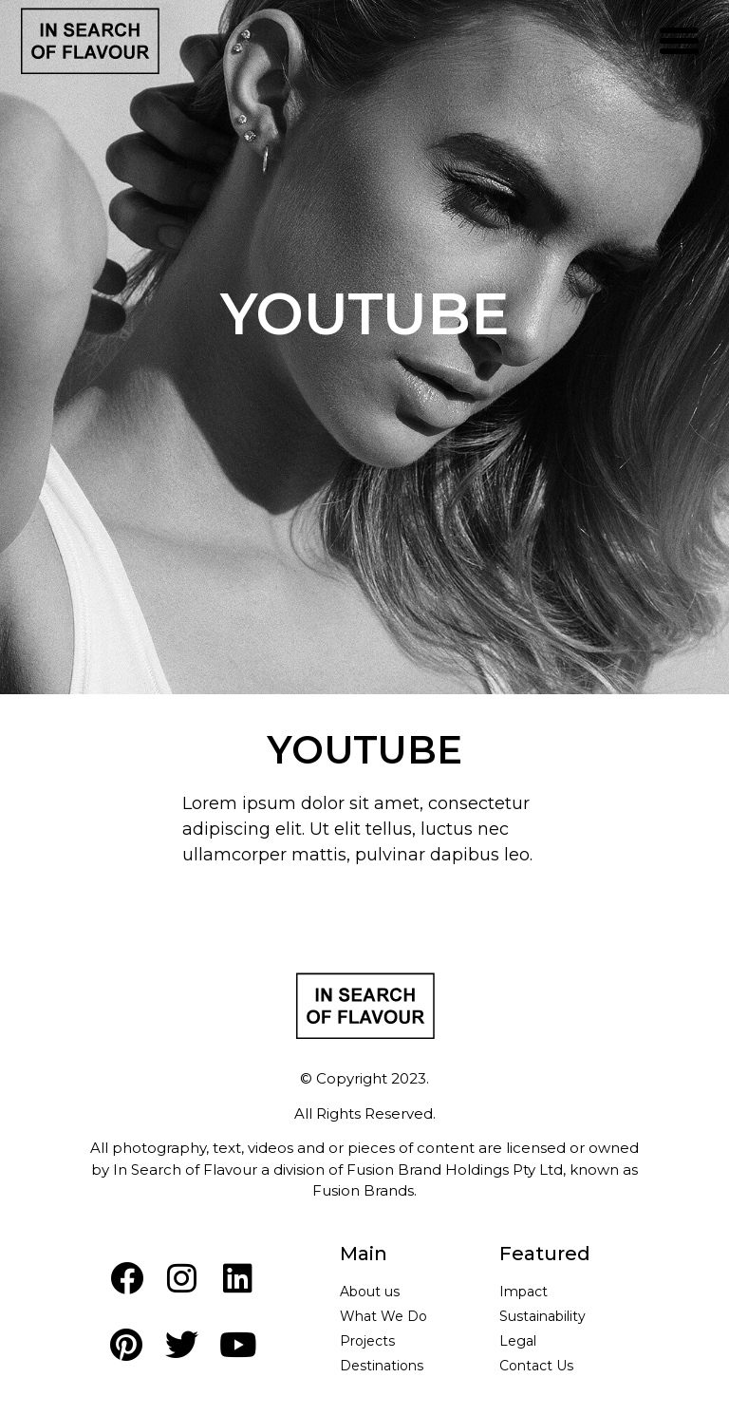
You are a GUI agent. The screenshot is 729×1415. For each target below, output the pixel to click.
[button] (678, 41)
